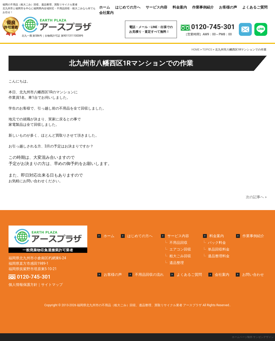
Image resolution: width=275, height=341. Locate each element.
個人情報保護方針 (23, 284)
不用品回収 (178, 242)
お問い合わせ (253, 274)
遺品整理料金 (219, 256)
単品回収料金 (219, 249)
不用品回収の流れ (149, 274)
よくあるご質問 (255, 7)
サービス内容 (156, 7)
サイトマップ (52, 284)
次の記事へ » (256, 197)
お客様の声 (228, 7)
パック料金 (217, 242)
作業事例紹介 (203, 7)
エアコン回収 (180, 249)
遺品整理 (176, 263)
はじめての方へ (127, 7)
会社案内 (106, 13)
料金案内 (179, 7)
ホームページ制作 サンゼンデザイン (253, 337)
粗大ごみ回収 (180, 256)
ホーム (104, 7)
